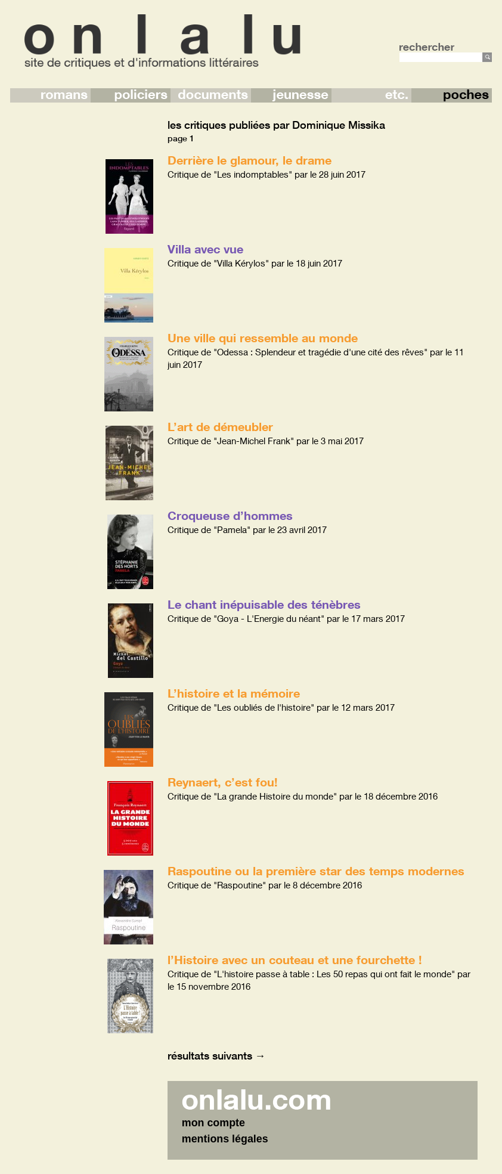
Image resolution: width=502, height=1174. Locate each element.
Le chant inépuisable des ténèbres (264, 604)
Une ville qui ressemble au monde (263, 337)
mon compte (213, 1123)
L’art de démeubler (220, 426)
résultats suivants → (217, 1055)
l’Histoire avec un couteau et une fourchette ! (295, 959)
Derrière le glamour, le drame (249, 160)
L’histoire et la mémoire (234, 693)
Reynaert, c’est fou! (223, 782)
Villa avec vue (205, 248)
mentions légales (225, 1139)
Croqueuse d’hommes (230, 515)
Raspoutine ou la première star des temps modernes (316, 870)
